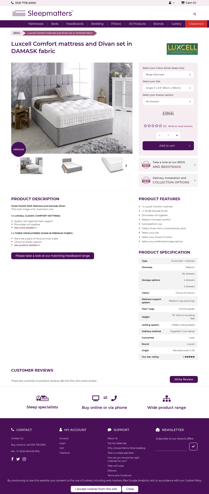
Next (125, 165)
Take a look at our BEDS (174, 165)
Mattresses (24, 24)
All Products (126, 24)
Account (64, 438)
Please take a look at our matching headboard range (53, 256)
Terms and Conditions (119, 475)
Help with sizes (116, 465)
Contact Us (17, 438)
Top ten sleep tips (117, 443)
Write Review (183, 379)
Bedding (86, 24)
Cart (61, 448)
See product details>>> (27, 245)
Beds (43, 24)
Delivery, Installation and (174, 180)
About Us (113, 438)
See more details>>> (25, 227)
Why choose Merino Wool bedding (126, 448)
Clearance (185, 24)
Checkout (64, 452)
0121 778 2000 (25, 3)
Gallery (165, 24)
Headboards (63, 24)
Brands (147, 24)
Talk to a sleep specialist (121, 452)
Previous (17, 165)
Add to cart (167, 145)
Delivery (112, 470)
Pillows (105, 24)
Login (62, 443)
